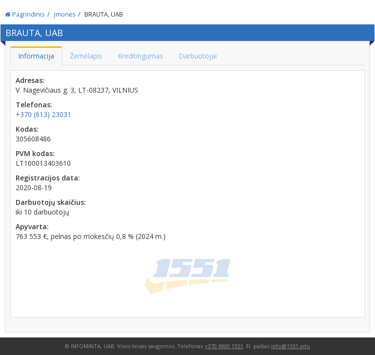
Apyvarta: (32, 226)
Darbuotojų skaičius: (51, 202)
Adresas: (30, 80)
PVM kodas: (35, 153)
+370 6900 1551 (224, 346)
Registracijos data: (48, 177)
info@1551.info (290, 346)
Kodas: (27, 129)
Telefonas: (34, 104)
